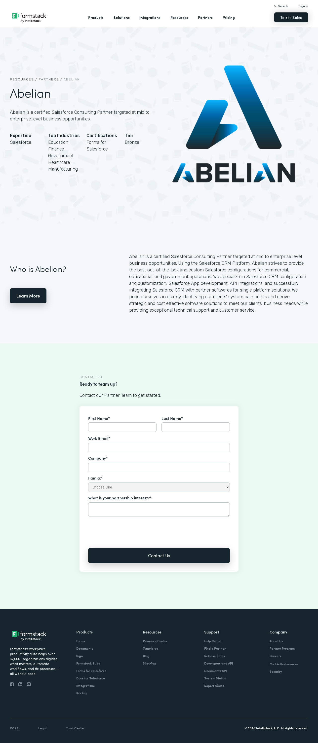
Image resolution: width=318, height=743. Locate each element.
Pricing (229, 17)
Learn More (28, 296)
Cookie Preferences (284, 664)
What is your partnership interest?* (120, 497)
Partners (205, 17)
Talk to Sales (291, 17)
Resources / (23, 79)
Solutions (122, 17)
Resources (179, 17)
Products (96, 17)
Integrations (150, 17)
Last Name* (172, 418)
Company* (98, 458)
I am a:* (95, 478)
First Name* (99, 418)
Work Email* (99, 438)
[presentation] (126, 529)
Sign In (303, 6)
